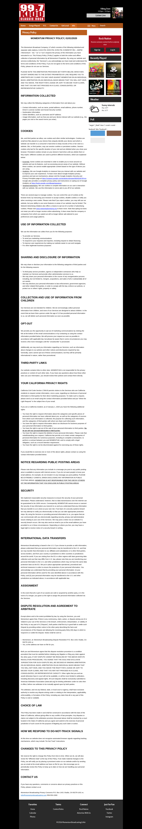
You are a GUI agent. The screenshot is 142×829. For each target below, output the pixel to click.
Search (120, 25)
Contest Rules (58, 809)
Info (73, 25)
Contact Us (54, 25)
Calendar (32, 813)
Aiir (84, 822)
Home (23, 25)
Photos (32, 817)
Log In (112, 50)
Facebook (109, 809)
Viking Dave (105, 8)
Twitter (109, 813)
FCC (44, 25)
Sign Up (97, 50)
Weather (94, 99)
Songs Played (34, 25)
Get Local (65, 25)
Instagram (109, 817)
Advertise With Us (84, 813)
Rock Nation (83, 809)
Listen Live (98, 15)
